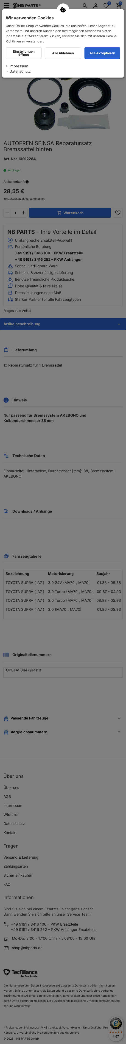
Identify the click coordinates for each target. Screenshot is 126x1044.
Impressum (18, 66)
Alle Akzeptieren (102, 53)
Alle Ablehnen (63, 53)
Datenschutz (20, 71)
